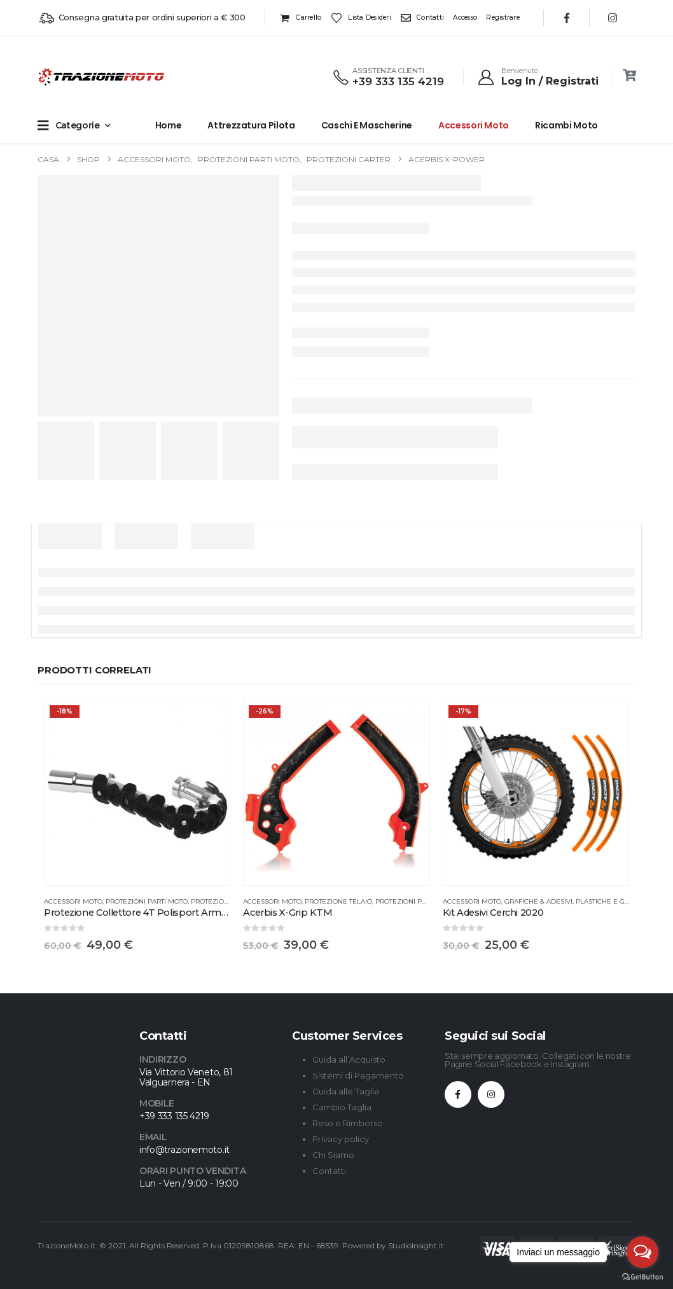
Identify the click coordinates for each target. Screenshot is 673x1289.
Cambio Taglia (341, 1107)
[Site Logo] (63, 76)
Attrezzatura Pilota (251, 125)
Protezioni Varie (222, 901)
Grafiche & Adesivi (538, 901)
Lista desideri (361, 17)
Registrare (503, 17)
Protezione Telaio (338, 901)
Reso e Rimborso (347, 1123)
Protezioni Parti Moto (147, 901)
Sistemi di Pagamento (358, 1075)
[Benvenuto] (537, 76)
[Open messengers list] (642, 1252)
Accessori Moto (473, 125)
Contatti (422, 18)
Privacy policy (340, 1139)
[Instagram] (612, 18)
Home (168, 125)
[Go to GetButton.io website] (642, 1276)
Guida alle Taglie (346, 1091)
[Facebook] (566, 18)
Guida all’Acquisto (348, 1059)
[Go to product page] (137, 792)
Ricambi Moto (566, 125)
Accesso (465, 17)
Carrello (300, 17)
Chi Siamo (333, 1155)
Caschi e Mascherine (366, 125)
